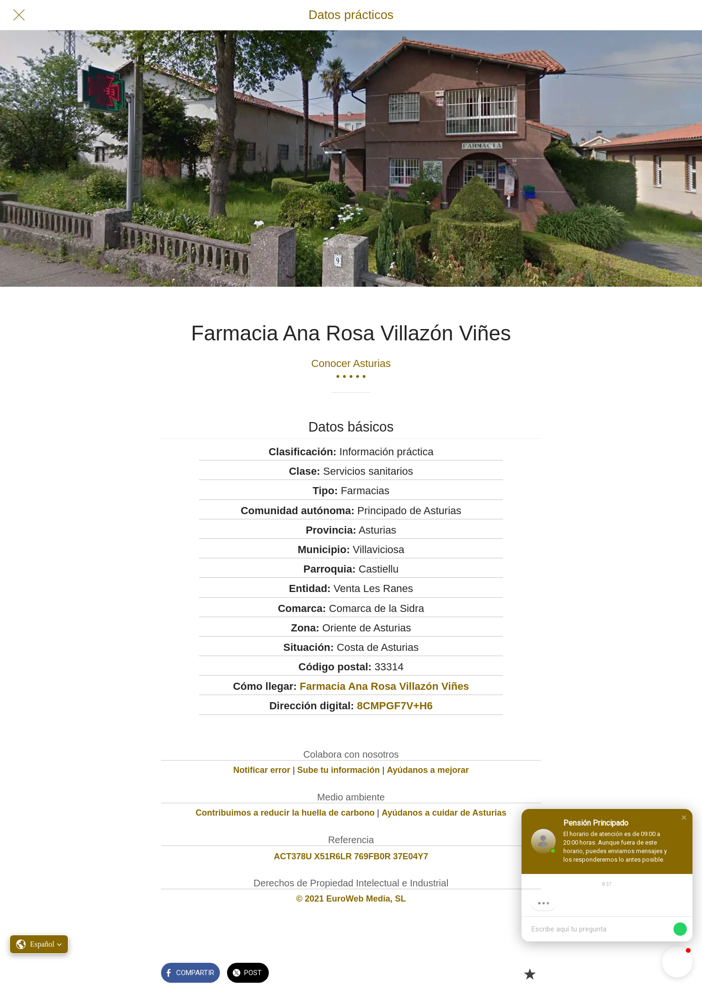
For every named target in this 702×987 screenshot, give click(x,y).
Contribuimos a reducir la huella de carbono (285, 813)
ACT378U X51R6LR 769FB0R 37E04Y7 (351, 856)
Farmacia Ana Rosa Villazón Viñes (384, 686)
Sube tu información (338, 770)
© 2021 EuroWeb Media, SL (351, 898)
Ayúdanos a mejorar (428, 770)
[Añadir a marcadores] (529, 973)
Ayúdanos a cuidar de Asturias (444, 813)
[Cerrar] (19, 15)
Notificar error (261, 770)
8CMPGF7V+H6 (395, 706)
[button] (684, 817)
